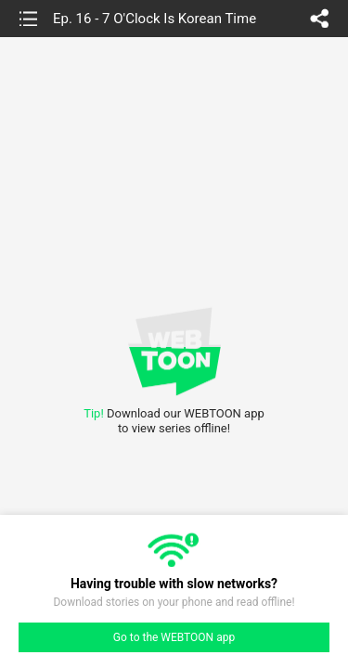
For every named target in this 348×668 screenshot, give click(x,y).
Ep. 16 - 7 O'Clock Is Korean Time (154, 18)
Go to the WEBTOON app (174, 637)
